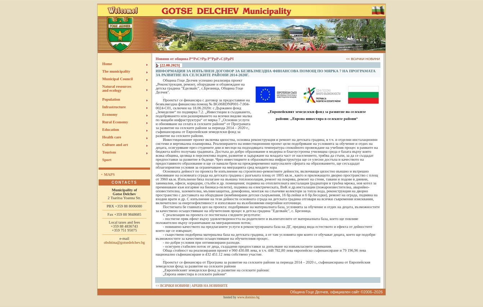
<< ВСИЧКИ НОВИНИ (363, 59)
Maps (109, 175)
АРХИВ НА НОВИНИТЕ (209, 286)
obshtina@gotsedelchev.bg (124, 242)
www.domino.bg (248, 297)
